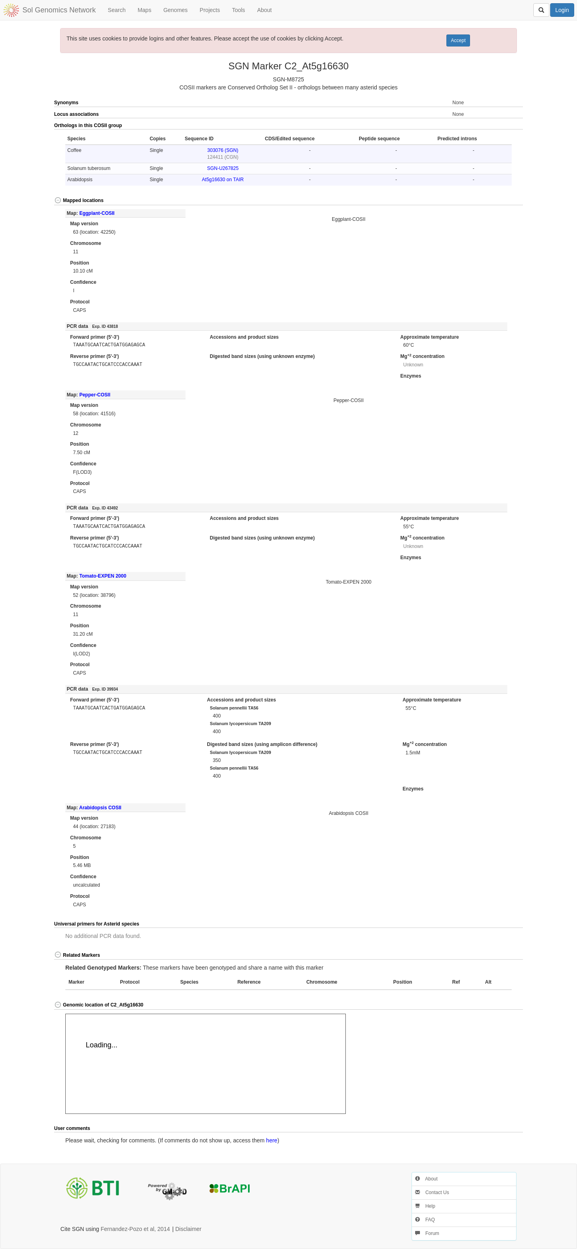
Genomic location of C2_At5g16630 (98, 1005)
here (271, 1140)
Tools (238, 10)
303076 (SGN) (222, 150)
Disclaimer (188, 1229)
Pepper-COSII (94, 395)
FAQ (425, 1220)
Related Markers (77, 955)
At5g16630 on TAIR (223, 179)
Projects (210, 10)
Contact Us (432, 1192)
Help (425, 1206)
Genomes (175, 10)
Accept (458, 40)
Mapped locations (78, 200)
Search (116, 10)
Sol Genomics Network (59, 10)
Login (562, 10)
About (264, 10)
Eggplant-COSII (97, 213)
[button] (499, 125)
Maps (144, 10)
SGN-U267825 (223, 168)
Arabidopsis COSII (100, 807)
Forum (427, 1233)
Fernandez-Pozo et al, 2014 (135, 1229)
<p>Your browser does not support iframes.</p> (205, 1064)
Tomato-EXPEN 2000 (102, 576)
